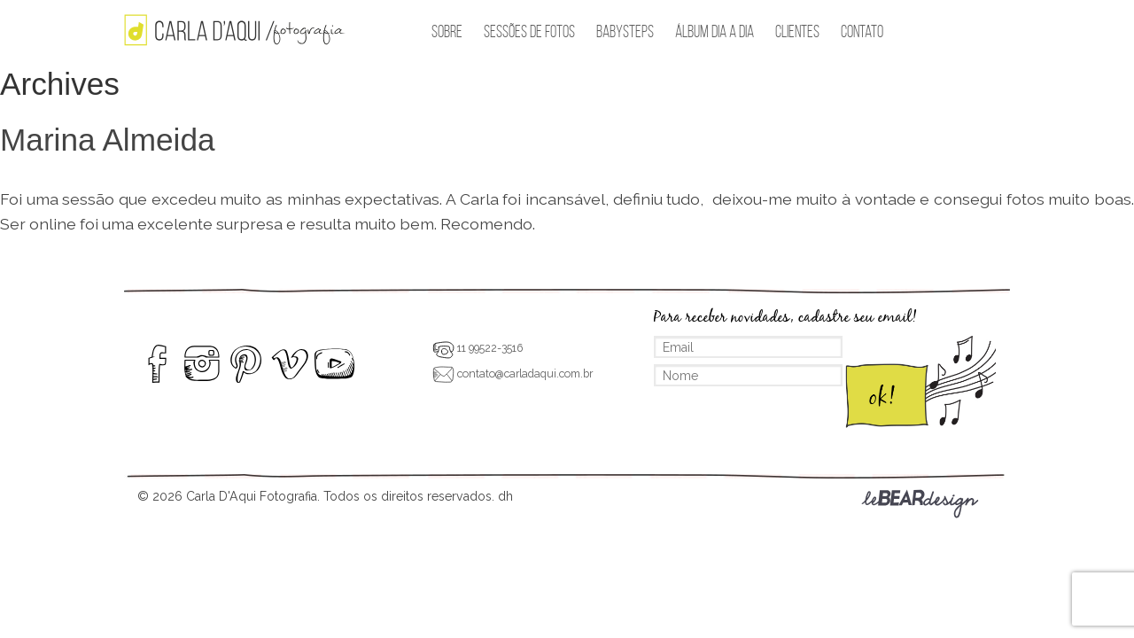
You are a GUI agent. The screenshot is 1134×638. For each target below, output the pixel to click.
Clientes (797, 31)
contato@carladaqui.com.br (512, 373)
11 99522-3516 (477, 347)
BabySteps (625, 31)
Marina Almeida (107, 139)
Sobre (446, 31)
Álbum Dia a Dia (714, 31)
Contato (862, 31)
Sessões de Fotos (529, 31)
